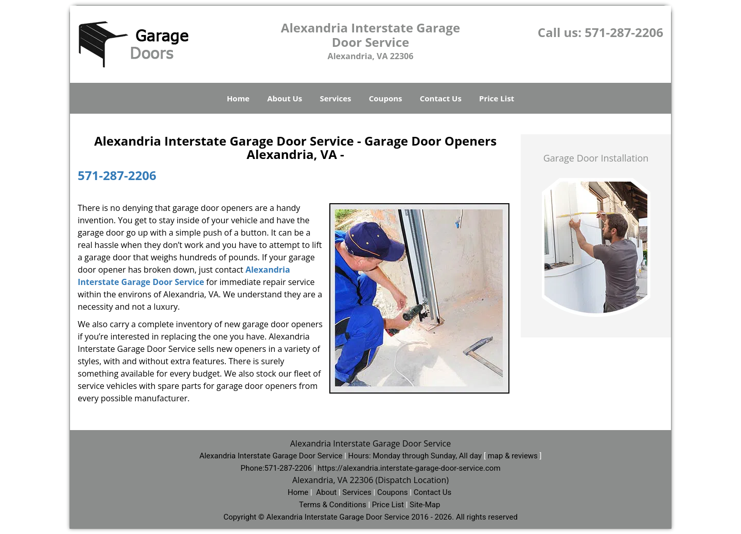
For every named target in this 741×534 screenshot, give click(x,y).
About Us (284, 98)
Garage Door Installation (596, 158)
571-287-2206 (624, 32)
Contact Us (441, 98)
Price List (496, 98)
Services (335, 98)
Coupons (385, 98)
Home (238, 98)
